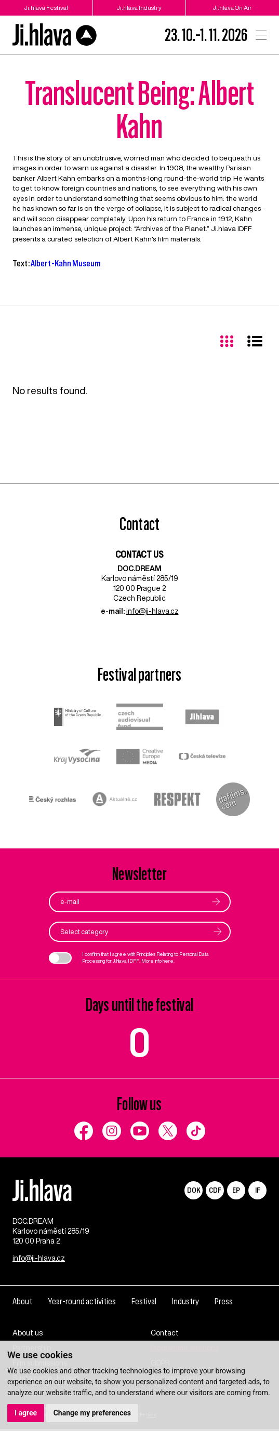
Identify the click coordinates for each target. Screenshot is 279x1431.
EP (236, 1190)
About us (27, 1335)
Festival (143, 1303)
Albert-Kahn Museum (66, 263)
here (168, 961)
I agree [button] (26, 1413)
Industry (185, 1303)
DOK (194, 1190)
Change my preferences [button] (92, 1413)
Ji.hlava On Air (232, 7)
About (22, 1303)
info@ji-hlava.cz (152, 611)
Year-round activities (82, 1303)
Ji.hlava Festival (46, 7)
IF (257, 1190)
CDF (215, 1190)
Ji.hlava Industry (139, 7)
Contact (165, 1335)
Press (224, 1303)
